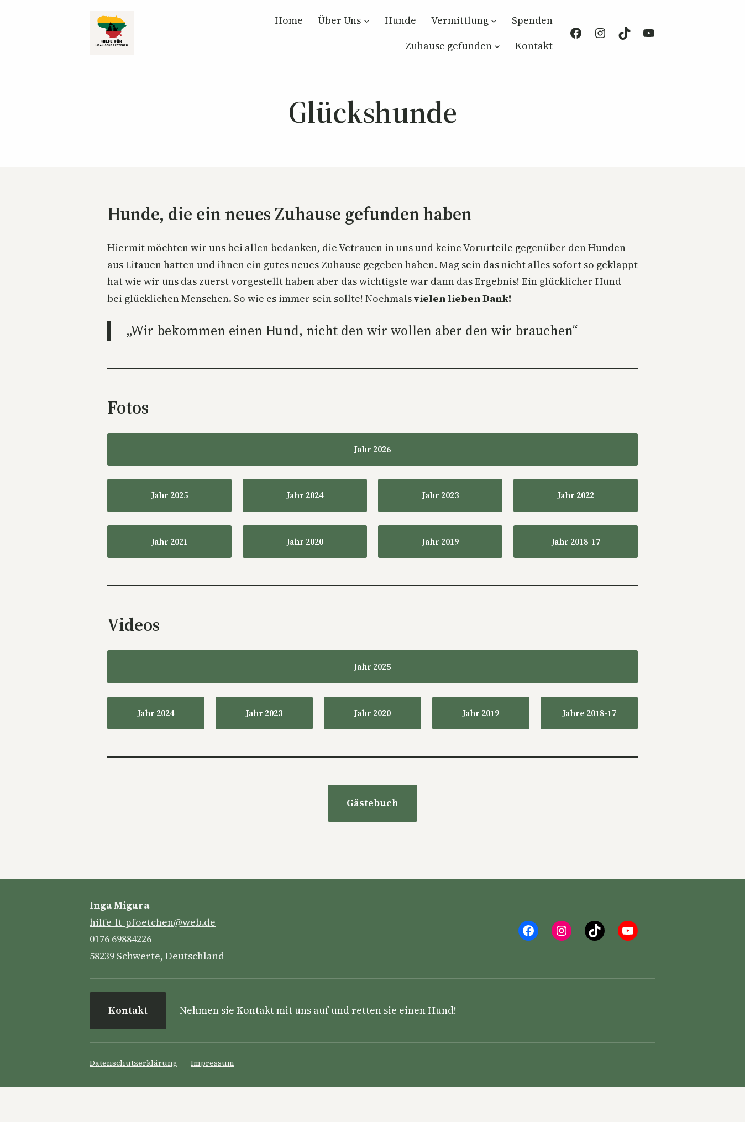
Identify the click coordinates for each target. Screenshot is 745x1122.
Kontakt (128, 1010)
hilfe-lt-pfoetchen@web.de (153, 922)
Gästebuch (372, 803)
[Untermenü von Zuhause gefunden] (497, 46)
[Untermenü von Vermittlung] (494, 21)
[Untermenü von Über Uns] (367, 21)
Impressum (212, 1062)
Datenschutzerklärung (133, 1062)
